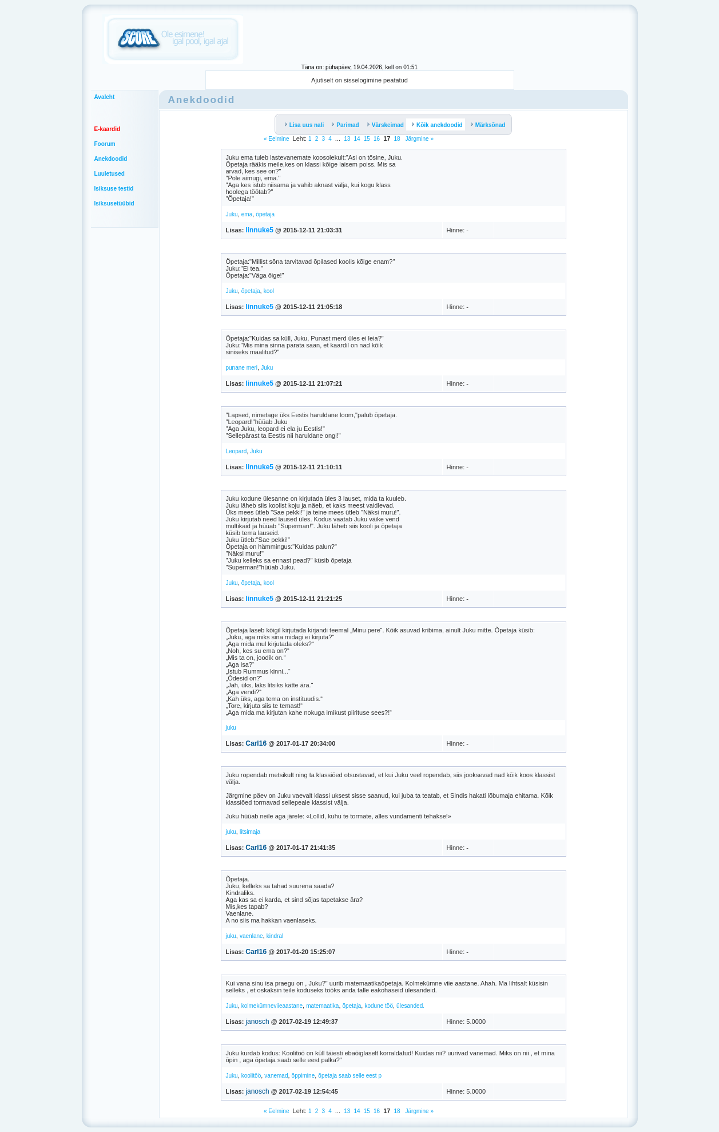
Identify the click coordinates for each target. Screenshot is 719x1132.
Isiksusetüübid (114, 203)
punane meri (242, 368)
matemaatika (322, 1006)
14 (356, 139)
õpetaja (265, 214)
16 (377, 139)
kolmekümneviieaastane (272, 1006)
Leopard (236, 451)
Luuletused (109, 174)
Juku (232, 214)
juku (231, 728)
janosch (257, 1022)
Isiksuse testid (114, 188)
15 (367, 139)
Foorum (105, 144)
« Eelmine (276, 139)
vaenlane (251, 936)
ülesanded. (410, 1006)
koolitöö (251, 1075)
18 (397, 139)
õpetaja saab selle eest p (350, 1075)
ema (246, 214)
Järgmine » (419, 139)
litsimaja (250, 832)
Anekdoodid (111, 159)
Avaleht (104, 97)
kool (269, 291)
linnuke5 (259, 230)
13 (347, 139)
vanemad (276, 1075)
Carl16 (256, 743)
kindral (275, 936)
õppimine (303, 1075)
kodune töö (378, 1006)
